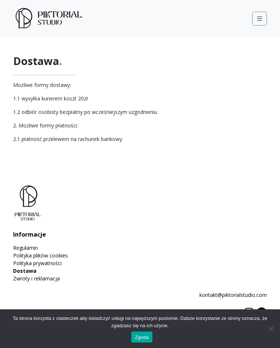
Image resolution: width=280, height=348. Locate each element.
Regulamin (25, 247)
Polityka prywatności (37, 263)
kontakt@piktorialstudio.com (233, 294)
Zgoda (142, 337)
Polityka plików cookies (40, 255)
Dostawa (24, 270)
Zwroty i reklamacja (36, 278)
